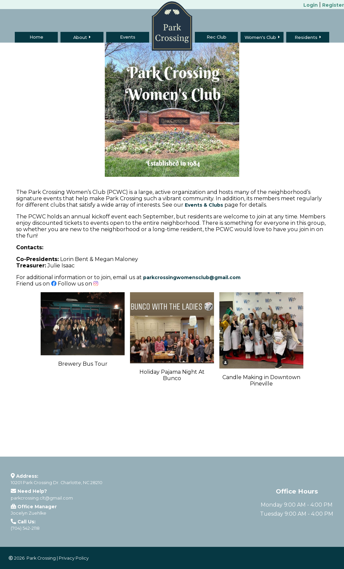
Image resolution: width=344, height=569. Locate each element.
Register (333, 5)
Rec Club (216, 37)
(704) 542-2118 (25, 528)
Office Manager (37, 506)
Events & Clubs (204, 205)
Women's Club (260, 37)
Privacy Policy (74, 558)
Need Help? (32, 491)
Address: (27, 476)
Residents (306, 37)
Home (36, 37)
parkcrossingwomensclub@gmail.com (192, 277)
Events (127, 37)
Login (310, 5)
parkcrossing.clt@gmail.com (42, 498)
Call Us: (26, 521)
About (80, 37)
